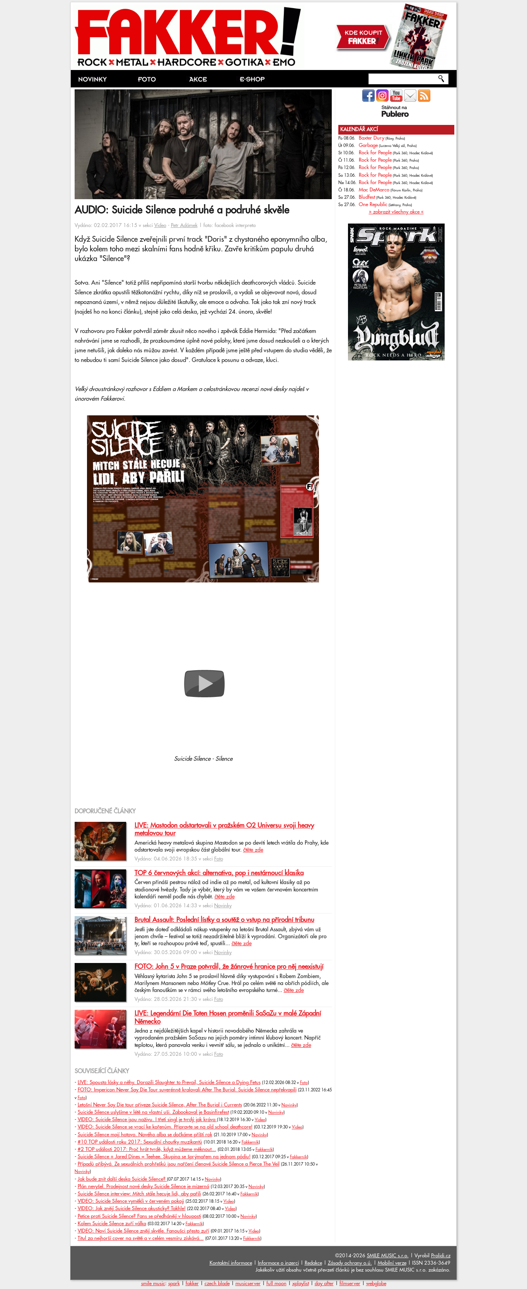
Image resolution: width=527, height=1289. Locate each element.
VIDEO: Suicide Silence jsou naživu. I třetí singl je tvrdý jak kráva (147, 1119)
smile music (153, 1283)
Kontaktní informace (231, 1263)
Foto (218, 859)
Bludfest (367, 197)
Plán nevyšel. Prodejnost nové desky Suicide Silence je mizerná (143, 1186)
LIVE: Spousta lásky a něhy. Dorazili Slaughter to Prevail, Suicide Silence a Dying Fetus (169, 1082)
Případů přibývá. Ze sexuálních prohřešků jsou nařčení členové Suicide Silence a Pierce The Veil (179, 1164)
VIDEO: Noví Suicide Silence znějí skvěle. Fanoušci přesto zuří (143, 1231)
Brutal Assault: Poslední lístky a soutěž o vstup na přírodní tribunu (224, 920)
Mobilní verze (392, 1263)
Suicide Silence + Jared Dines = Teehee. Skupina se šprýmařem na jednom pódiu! (164, 1156)
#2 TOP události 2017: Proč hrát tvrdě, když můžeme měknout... (147, 1149)
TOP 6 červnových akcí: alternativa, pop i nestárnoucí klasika (219, 873)
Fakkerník (250, 1142)
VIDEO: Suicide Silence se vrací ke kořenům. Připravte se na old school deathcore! (165, 1127)
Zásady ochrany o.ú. (350, 1263)
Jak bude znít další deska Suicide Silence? (122, 1179)
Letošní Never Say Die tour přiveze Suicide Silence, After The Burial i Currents (160, 1105)
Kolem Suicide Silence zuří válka (112, 1223)
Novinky (223, 905)
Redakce (313, 1263)
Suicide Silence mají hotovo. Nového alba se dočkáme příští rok (145, 1134)
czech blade (217, 1283)
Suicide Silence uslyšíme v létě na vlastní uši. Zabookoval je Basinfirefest (153, 1112)
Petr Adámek (184, 225)
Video (160, 225)
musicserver (248, 1283)
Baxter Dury (371, 138)
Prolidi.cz (440, 1255)
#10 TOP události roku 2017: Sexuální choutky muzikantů (140, 1142)
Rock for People (375, 152)
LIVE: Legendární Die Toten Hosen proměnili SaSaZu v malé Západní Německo (228, 1017)
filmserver (349, 1283)
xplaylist (300, 1283)
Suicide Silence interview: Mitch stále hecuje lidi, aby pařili (139, 1194)
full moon (276, 1283)
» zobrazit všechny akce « (396, 212)
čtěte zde (253, 850)
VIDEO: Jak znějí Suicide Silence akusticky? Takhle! (132, 1208)
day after (324, 1283)
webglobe (376, 1283)
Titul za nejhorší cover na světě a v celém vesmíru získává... (141, 1238)
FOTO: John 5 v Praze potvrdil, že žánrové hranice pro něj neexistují (229, 967)
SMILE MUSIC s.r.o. (388, 1255)
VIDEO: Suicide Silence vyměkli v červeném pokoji (131, 1201)
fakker (192, 1283)
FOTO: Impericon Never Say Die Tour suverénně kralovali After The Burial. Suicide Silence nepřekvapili (187, 1090)
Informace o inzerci (278, 1263)
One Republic (373, 204)
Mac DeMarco (374, 190)
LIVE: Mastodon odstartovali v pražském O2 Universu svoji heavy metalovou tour (224, 829)
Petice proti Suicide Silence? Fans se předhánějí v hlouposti (139, 1216)
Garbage (368, 145)
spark (174, 1283)
